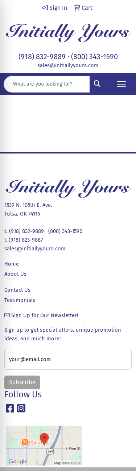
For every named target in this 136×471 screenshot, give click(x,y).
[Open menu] (121, 84)
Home (11, 264)
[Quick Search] (47, 84)
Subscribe (22, 382)
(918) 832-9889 (42, 56)
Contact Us (17, 290)
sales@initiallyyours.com (68, 65)
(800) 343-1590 (94, 56)
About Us (15, 274)
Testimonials (19, 300)
